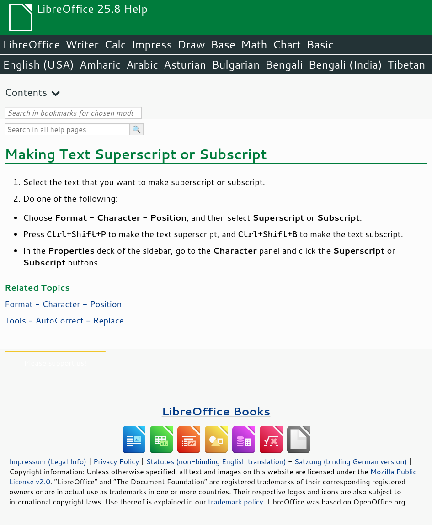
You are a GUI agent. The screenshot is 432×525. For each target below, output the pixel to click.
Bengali (284, 64)
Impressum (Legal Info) (47, 461)
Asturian (185, 64)
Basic (319, 44)
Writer (81, 44)
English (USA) (38, 64)
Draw (191, 44)
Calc (115, 44)
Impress (152, 44)
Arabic (142, 64)
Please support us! (55, 362)
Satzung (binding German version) (350, 461)
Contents (26, 92)
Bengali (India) (345, 64)
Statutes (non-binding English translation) (216, 461)
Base (223, 44)
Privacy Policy (116, 461)
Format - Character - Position (63, 304)
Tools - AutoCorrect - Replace (64, 320)
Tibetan (407, 64)
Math (254, 44)
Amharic (100, 64)
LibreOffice (31, 44)
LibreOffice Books (216, 411)
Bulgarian (236, 64)
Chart (286, 44)
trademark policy (235, 502)
